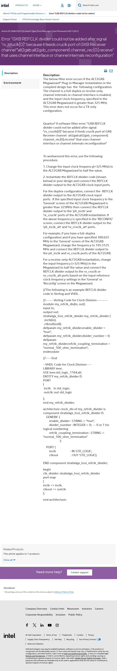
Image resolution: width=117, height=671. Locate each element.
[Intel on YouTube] (49, 625)
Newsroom (73, 608)
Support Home (10, 19)
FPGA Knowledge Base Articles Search (41, 19)
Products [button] (22, 5)
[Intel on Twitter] (34, 625)
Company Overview (36, 608)
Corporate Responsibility (39, 614)
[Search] (80, 5)
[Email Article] (111, 71)
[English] (69, 5)
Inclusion (60, 614)
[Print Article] (105, 71)
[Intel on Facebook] (27, 625)
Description (11, 73)
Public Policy (75, 614)
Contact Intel (57, 608)
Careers (99, 608)
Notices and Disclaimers (35, 656)
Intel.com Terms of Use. (64, 592)
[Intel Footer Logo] (10, 635)
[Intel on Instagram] (57, 625)
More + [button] (37, 5)
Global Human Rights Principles (88, 658)
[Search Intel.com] (99, 5)
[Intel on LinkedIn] (42, 625)
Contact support (80, 572)
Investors (87, 608)
